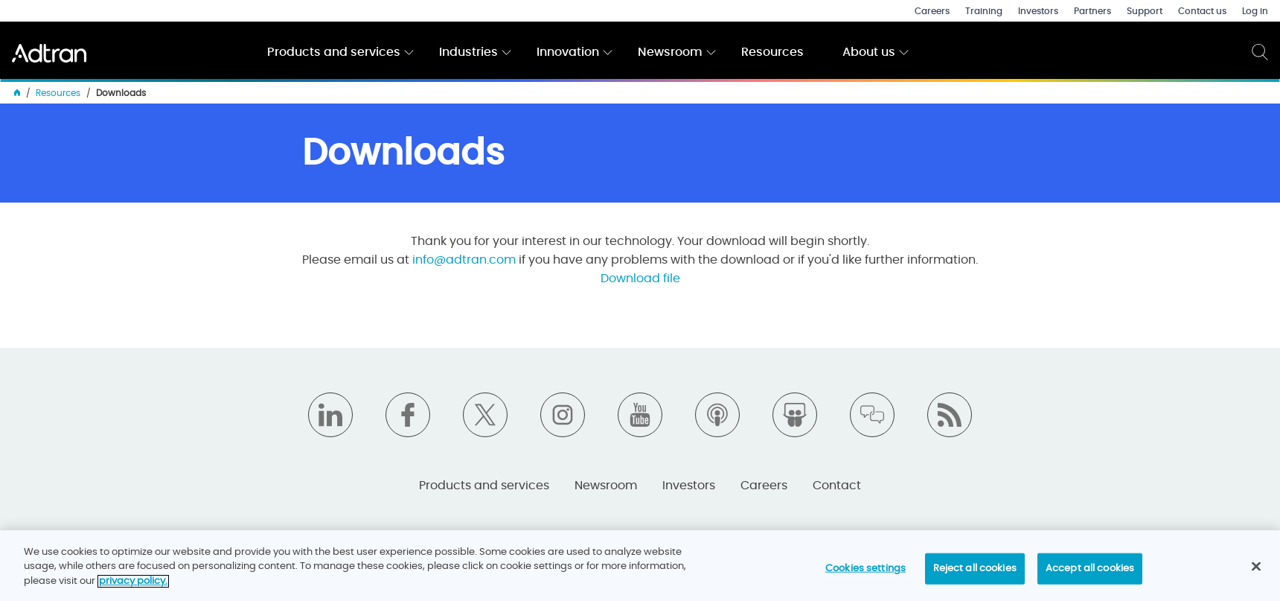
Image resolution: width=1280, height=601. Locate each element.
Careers (932, 11)
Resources (772, 52)
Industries (468, 52)
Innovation (568, 52)
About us (868, 52)
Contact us (1202, 11)
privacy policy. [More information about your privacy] (133, 587)
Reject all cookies (975, 574)
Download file (640, 278)
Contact (837, 486)
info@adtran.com (464, 260)
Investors (1038, 11)
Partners (1092, 11)
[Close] (1256, 572)
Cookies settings (865, 574)
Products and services (333, 52)
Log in (1255, 11)
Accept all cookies (1090, 574)
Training (983, 11)
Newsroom (670, 52)
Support (1144, 11)
